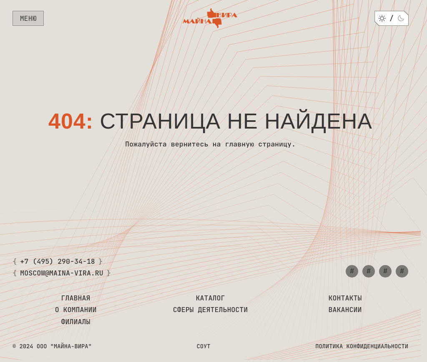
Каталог (210, 298)
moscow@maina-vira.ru (61, 273)
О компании (76, 310)
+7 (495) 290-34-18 (57, 262)
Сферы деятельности (210, 310)
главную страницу (258, 144)
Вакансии (345, 310)
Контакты (345, 298)
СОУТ (203, 346)
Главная (75, 298)
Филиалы (75, 322)
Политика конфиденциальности (361, 346)
